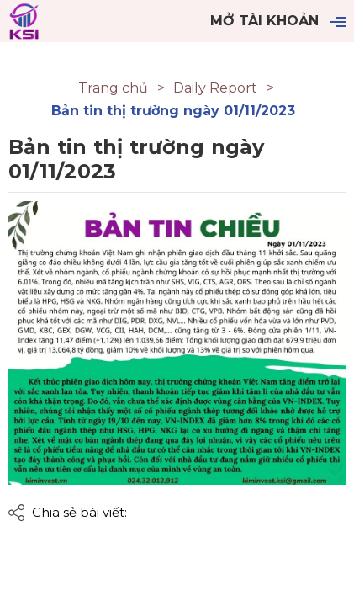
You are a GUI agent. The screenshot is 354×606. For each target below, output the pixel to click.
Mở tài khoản (264, 21)
